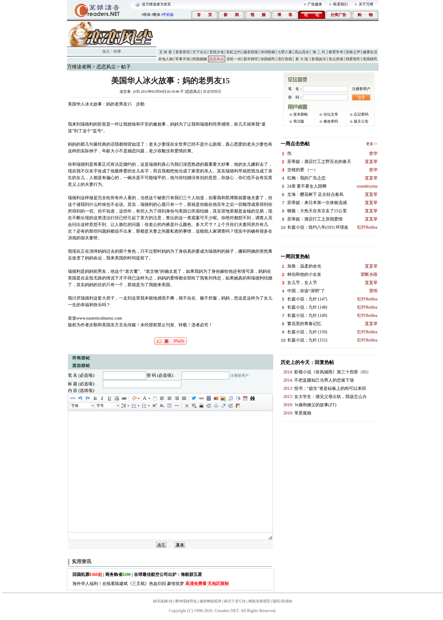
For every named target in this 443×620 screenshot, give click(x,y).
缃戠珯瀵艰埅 (259, 601)
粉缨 (117, 51)
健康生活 (370, 52)
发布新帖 (300, 114)
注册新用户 (239, 375)
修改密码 (330, 121)
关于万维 (366, 4)
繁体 (156, 14)
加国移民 (267, 59)
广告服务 (315, 4)
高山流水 (302, 52)
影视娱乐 (319, 59)
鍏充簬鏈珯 (163, 601)
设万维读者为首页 (156, 4)
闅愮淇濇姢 (282, 601)
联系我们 (340, 4)
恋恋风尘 (216, 59)
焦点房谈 (336, 59)
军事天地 (182, 59)
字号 (100, 406)
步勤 (136, 91)
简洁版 (298, 121)
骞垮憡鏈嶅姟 (186, 601)
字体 (74, 406)
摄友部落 (250, 52)
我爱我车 (353, 59)
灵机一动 (233, 59)
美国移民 (370, 59)
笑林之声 (353, 52)
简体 (147, 14)
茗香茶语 (182, 52)
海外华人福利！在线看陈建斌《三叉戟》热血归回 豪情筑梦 (150, 583)
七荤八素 (284, 52)
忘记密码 (361, 114)
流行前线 (284, 59)
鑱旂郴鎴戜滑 (210, 601)
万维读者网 (79, 66)
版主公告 (361, 121)
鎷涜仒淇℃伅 (235, 601)
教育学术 (336, 52)
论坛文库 (330, 114)
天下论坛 (199, 52)
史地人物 (165, 59)
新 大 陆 (301, 59)
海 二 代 (318, 52)
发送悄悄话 (212, 91)
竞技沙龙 (216, 52)
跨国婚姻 (199, 59)
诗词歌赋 (267, 52)
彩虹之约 (233, 52)
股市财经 (250, 59)
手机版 (168, 14)
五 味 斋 (165, 52)
